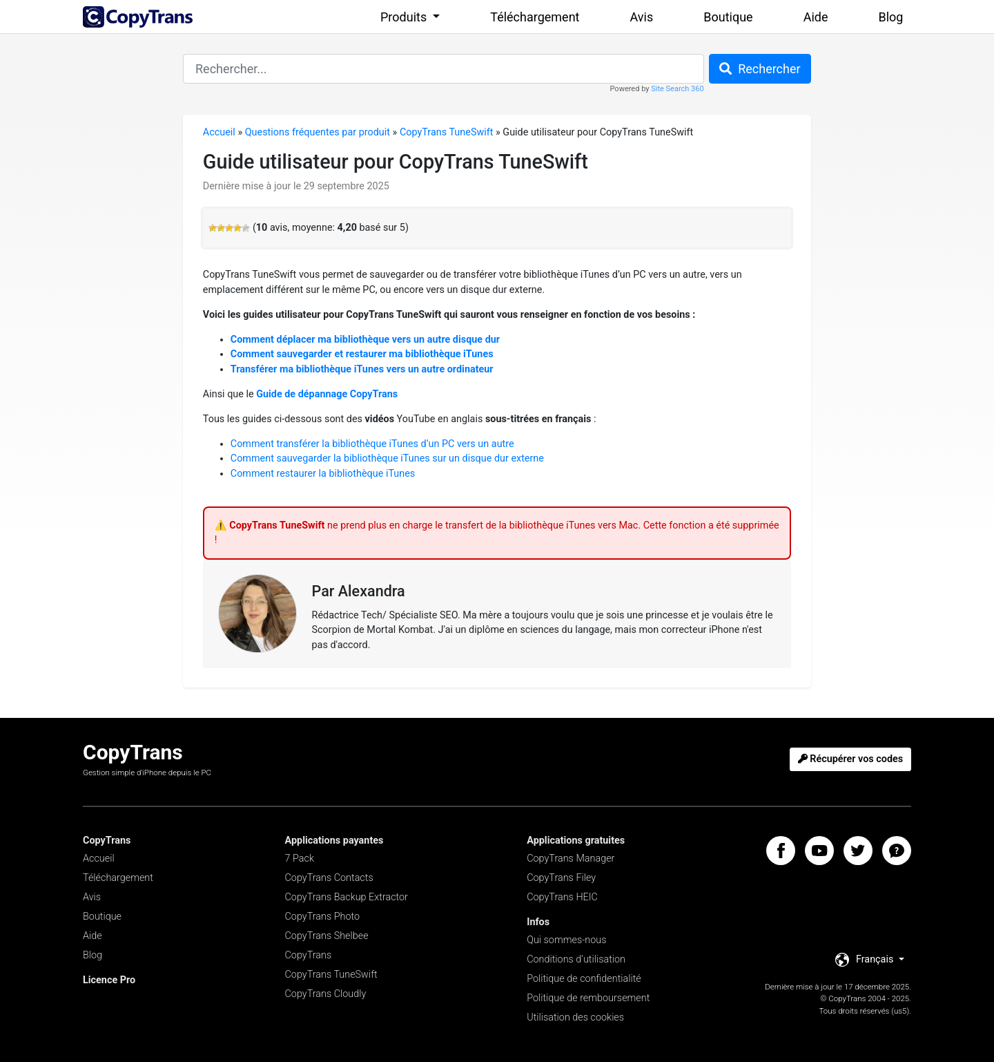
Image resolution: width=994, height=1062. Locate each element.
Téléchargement (534, 17)
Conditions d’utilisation (576, 959)
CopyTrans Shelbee (327, 936)
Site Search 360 (677, 88)
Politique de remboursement (588, 998)
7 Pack (299, 858)
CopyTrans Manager (570, 858)
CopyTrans (308, 955)
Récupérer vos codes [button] (851, 759)
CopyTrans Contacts (329, 878)
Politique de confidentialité (584, 979)
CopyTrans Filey (561, 878)
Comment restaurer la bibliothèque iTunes (323, 474)
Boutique (727, 17)
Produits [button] (405, 17)
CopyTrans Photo (322, 916)
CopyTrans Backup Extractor (346, 897)
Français (865, 960)
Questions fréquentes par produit (317, 132)
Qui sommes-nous (566, 940)
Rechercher (759, 68)
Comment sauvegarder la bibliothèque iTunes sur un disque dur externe (387, 458)
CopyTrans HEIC (562, 897)
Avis (642, 17)
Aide (815, 17)
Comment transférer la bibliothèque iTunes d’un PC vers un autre (372, 444)
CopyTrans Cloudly (326, 994)
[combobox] (443, 69)
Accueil (219, 132)
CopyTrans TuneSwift (447, 132)
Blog (891, 17)
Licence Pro (109, 980)
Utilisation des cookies (575, 1017)
